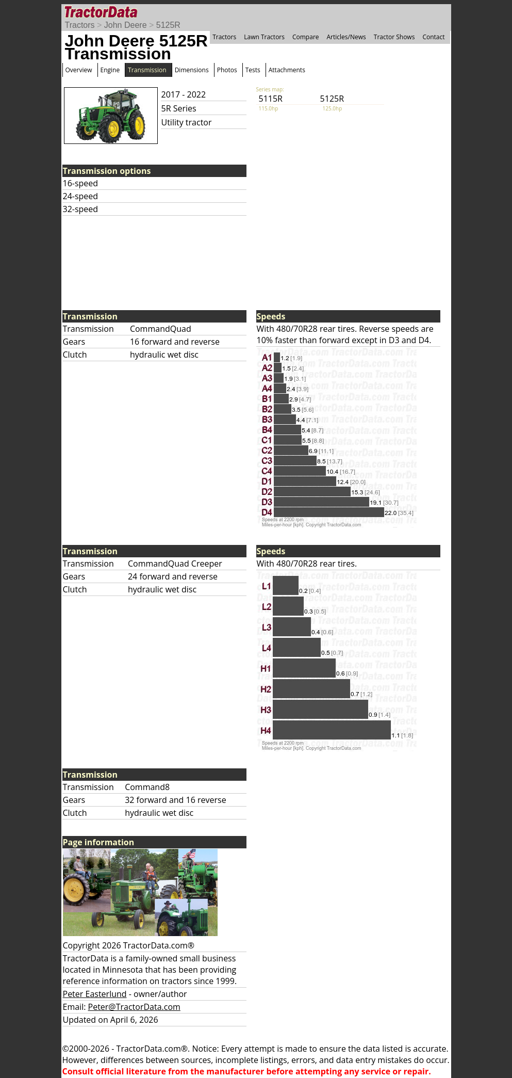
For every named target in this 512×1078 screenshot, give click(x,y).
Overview (78, 70)
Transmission (147, 70)
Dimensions (192, 70)
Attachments (287, 70)
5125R (168, 25)
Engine (110, 70)
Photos (227, 70)
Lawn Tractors (264, 37)
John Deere (125, 25)
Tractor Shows (394, 37)
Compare (305, 37)
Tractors (80, 25)
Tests (252, 70)
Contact (433, 37)
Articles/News (346, 37)
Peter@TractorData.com (134, 1006)
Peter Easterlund (95, 994)
